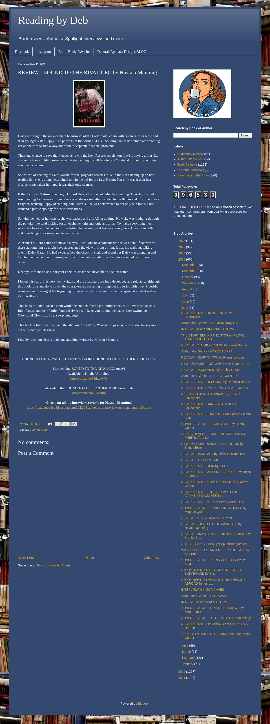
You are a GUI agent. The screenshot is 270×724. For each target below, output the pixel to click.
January (188, 664)
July (185, 295)
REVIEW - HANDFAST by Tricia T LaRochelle (213, 454)
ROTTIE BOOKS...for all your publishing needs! (214, 544)
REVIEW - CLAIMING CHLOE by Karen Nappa (214, 345)
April (185, 645)
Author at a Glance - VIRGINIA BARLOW (209, 323)
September (190, 283)
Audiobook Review (190, 154)
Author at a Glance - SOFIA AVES (204, 596)
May (185, 308)
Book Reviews (39, 429)
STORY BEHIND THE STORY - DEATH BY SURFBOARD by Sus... (211, 571)
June (186, 301)
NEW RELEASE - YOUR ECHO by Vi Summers (214, 388)
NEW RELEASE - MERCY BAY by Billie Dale (212, 502)
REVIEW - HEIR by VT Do (199, 460)
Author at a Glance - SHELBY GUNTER (209, 376)
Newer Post (27, 557)
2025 (182, 247)
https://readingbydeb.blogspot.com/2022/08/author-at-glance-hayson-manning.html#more (89, 407)
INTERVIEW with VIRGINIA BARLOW (207, 329)
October (188, 277)
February (188, 657)
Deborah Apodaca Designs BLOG (121, 51)
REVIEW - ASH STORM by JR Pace (206, 518)
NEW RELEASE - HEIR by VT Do (204, 466)
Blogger (143, 703)
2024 (182, 253)
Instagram (43, 51)
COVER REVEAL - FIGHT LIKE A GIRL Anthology (216, 618)
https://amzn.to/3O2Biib (89, 393)
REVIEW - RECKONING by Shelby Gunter (211, 370)
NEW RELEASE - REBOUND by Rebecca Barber (215, 382)
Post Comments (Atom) (53, 565)
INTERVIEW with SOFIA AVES (202, 589)
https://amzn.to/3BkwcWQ (88, 378)
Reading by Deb (53, 20)
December (189, 265)
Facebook (22, 51)
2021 (182, 677)
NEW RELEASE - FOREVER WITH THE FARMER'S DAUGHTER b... (209, 494)
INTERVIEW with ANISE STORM (204, 602)
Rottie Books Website (74, 51)
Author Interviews (189, 159)
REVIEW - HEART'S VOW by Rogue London (212, 357)
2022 (182, 671)
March (187, 651)
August (187, 289)
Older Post (151, 557)
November (189, 271)
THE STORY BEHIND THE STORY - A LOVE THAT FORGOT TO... (212, 337)
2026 (182, 241)
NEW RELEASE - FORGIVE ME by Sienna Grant (215, 363)
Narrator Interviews (190, 170)
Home (89, 557)
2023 (182, 259)
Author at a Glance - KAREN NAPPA (206, 351)
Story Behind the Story (193, 175)
